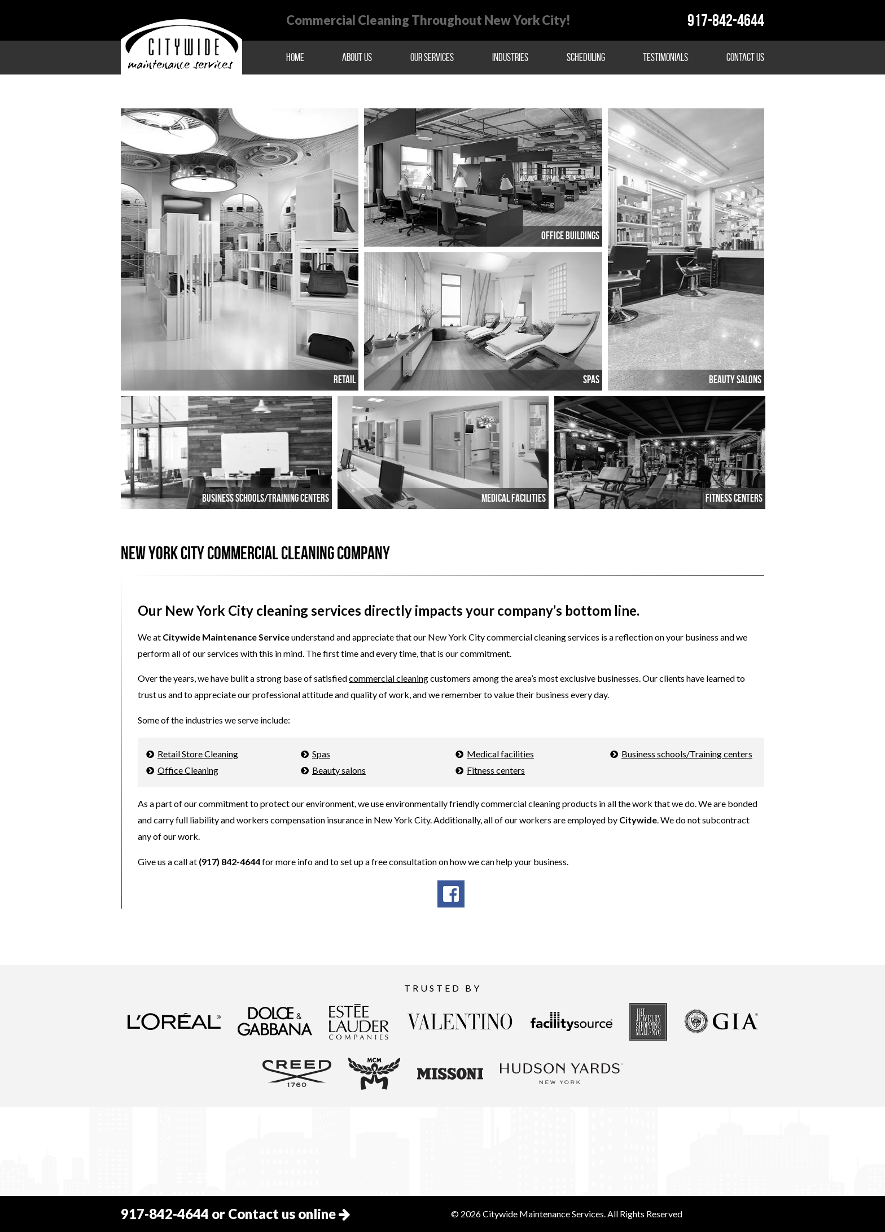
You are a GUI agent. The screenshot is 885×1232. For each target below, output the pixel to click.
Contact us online (289, 1213)
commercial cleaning (388, 678)
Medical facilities (500, 753)
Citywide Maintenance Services (181, 40)
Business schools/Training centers (686, 753)
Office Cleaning (187, 770)
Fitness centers (496, 770)
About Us (357, 57)
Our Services (432, 57)
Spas (321, 753)
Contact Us (745, 57)
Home (295, 57)
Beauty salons (339, 770)
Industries (510, 57)
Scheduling (586, 57)
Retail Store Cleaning (197, 753)
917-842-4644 (725, 20)
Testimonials (665, 57)
